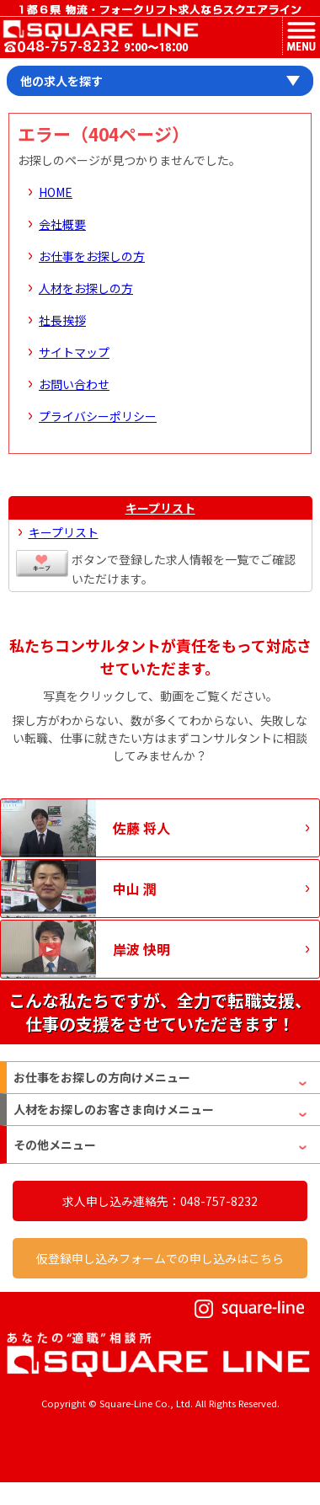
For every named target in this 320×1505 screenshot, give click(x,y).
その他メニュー (54, 1144)
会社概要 (62, 224)
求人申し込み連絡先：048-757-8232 (160, 1201)
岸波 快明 (141, 949)
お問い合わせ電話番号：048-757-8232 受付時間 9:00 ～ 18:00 (96, 47)
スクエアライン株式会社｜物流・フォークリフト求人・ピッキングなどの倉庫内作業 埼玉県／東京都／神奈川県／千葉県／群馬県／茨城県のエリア (99, 29)
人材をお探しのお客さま (113, 1109)
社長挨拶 (62, 320)
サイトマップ (74, 352)
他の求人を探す (61, 80)
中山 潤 (135, 888)
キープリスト (160, 507)
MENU (301, 36)
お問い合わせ (74, 384)
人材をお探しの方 (86, 288)
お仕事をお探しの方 (92, 256)
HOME (55, 192)
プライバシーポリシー (98, 416)
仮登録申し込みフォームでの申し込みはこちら (160, 1258)
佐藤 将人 (141, 828)
